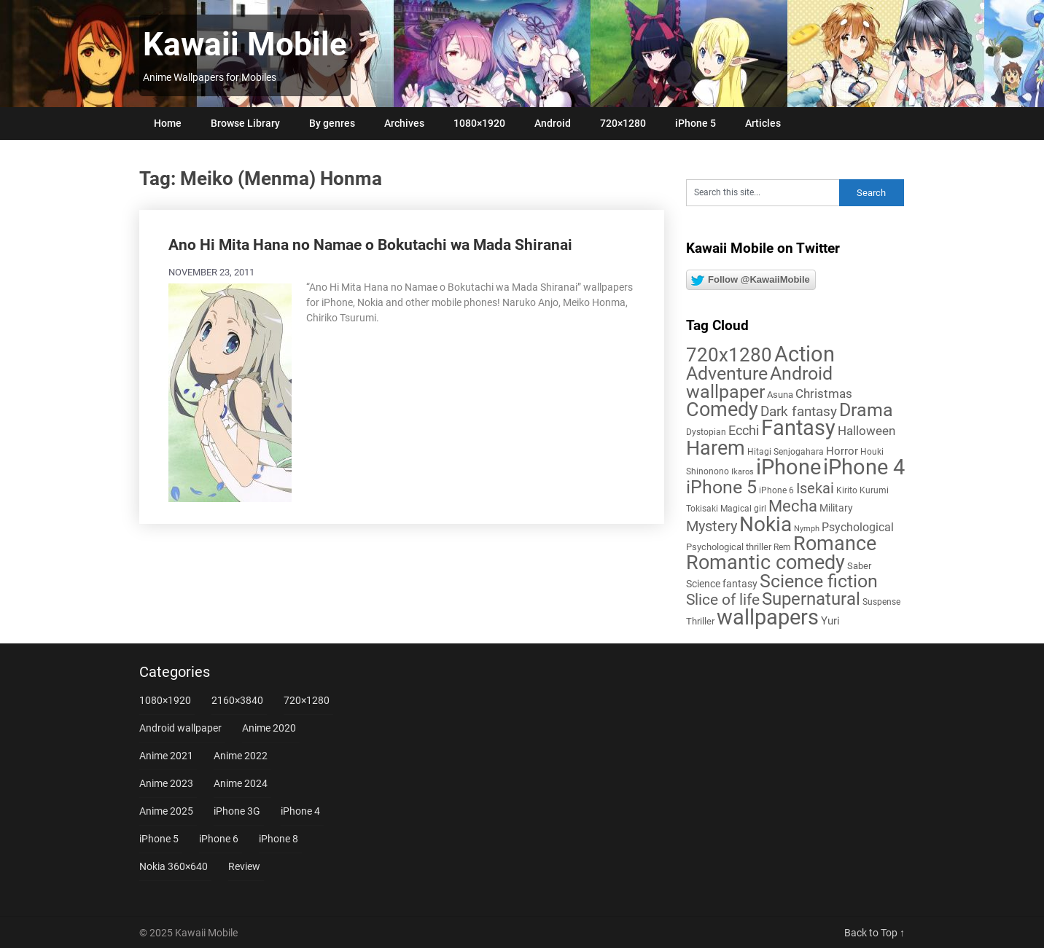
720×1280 (623, 123)
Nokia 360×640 (173, 866)
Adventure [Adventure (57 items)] (727, 373)
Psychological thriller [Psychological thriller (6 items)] (728, 546)
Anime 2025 (166, 811)
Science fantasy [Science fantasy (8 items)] (721, 583)
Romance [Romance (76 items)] (834, 543)
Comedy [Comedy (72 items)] (722, 409)
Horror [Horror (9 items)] (842, 451)
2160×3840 (237, 700)
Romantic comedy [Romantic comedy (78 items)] (765, 562)
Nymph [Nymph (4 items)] (806, 528)
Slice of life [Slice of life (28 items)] (723, 599)
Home (168, 123)
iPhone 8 (278, 839)
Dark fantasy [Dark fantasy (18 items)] (798, 412)
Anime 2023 (166, 783)
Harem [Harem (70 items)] (715, 447)
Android (552, 123)
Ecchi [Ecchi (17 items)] (743, 430)
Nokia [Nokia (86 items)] (765, 524)
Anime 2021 (166, 755)
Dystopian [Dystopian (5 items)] (706, 432)
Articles (763, 123)
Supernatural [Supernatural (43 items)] (811, 599)
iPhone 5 (695, 123)
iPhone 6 (218, 839)
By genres (332, 123)
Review (244, 866)
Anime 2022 (241, 755)
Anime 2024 (241, 783)
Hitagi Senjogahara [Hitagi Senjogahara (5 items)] (785, 452)
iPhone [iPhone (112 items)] (788, 467)
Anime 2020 (269, 728)
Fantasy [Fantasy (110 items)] (798, 427)
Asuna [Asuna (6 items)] (780, 394)
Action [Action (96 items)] (804, 354)
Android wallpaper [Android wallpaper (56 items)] (759, 382)
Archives (404, 123)
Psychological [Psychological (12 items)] (858, 527)
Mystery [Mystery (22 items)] (711, 526)
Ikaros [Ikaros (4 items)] (742, 472)
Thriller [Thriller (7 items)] (700, 621)
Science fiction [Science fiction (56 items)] (819, 581)
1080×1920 (479, 123)
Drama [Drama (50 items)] (866, 409)
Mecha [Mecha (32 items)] (792, 506)
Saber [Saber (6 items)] (859, 565)
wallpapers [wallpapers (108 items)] (768, 617)
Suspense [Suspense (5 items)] (881, 602)
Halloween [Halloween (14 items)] (866, 430)
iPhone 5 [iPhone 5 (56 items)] (721, 487)
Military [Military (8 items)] (836, 508)
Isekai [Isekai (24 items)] (815, 488)
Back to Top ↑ (874, 933)
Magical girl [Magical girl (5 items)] (743, 509)
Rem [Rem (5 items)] (782, 547)
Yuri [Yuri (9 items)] (830, 620)
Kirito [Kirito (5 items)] (846, 490)
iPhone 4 (300, 811)
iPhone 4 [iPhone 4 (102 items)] (864, 467)
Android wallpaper (180, 728)
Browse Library (245, 123)
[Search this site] (762, 192)
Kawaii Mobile (245, 44)
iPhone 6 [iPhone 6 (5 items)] (776, 490)
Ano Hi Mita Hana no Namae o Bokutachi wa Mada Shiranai (370, 245)
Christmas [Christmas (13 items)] (823, 393)
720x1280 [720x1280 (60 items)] (729, 355)
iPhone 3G (237, 811)
